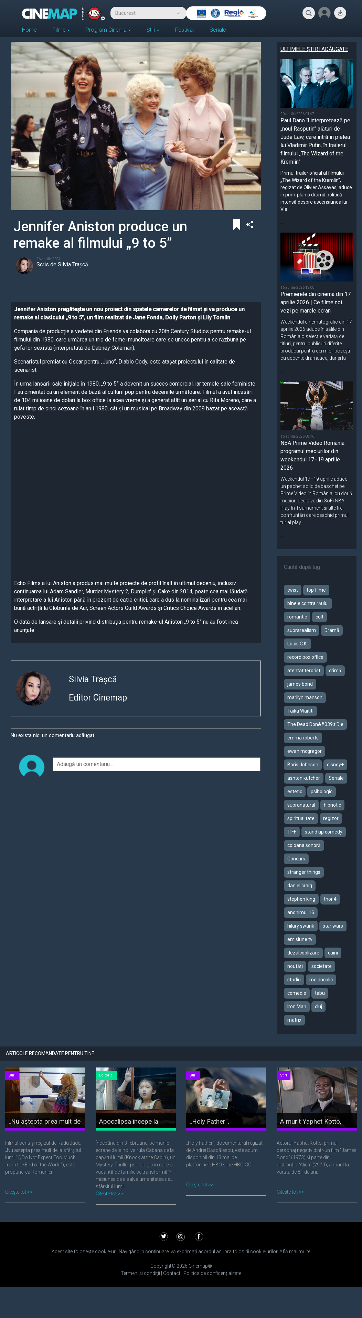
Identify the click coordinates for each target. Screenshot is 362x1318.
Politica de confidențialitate (211, 1273)
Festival (184, 30)
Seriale (218, 30)
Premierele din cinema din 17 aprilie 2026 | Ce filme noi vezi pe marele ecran (315, 302)
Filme (59, 30)
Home (29, 30)
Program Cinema (106, 30)
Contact (171, 1273)
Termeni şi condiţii (141, 1273)
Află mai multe (294, 1251)
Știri (151, 30)
